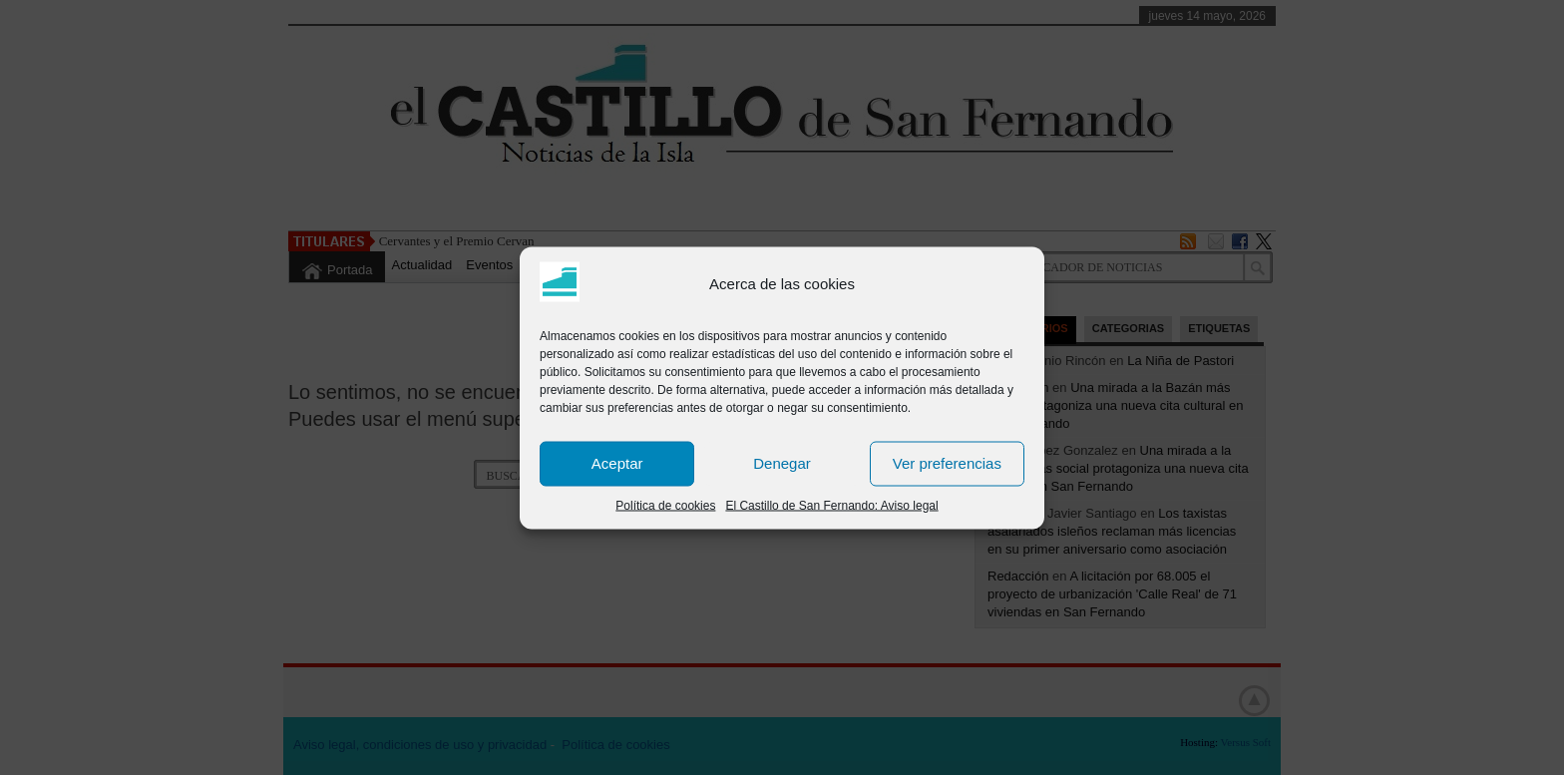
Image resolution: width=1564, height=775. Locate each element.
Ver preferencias (947, 463)
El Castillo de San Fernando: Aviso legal (831, 505)
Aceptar (617, 463)
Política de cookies (665, 505)
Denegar (782, 463)
